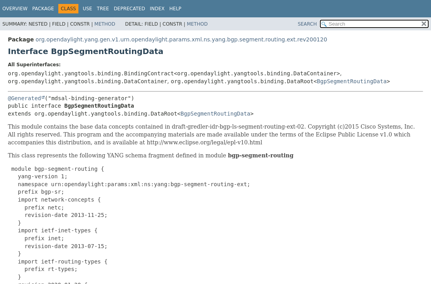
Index (157, 8)
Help (175, 8)
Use (87, 8)
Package (43, 8)
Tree (103, 8)
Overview (15, 8)
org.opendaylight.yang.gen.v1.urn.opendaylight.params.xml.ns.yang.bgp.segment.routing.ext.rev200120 (181, 39)
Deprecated (129, 8)
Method (105, 24)
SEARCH (307, 24)
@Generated (24, 98)
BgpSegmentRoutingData (351, 81)
